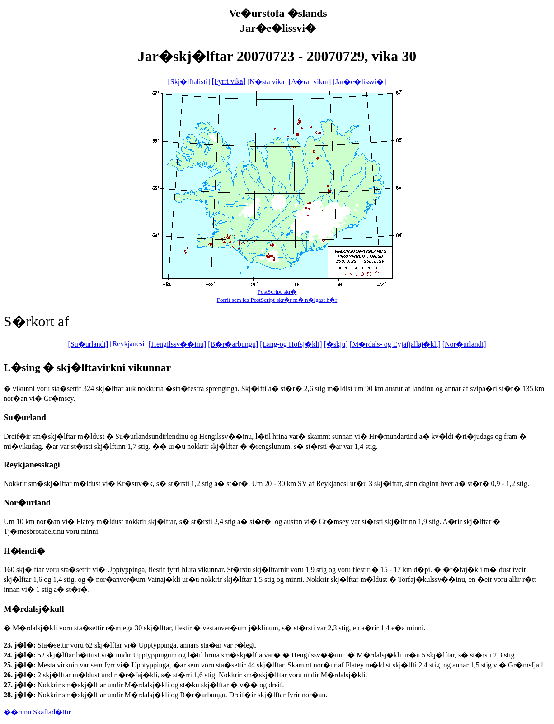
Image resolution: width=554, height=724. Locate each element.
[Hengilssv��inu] (177, 344)
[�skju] (336, 344)
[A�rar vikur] (310, 82)
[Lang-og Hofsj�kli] (291, 344)
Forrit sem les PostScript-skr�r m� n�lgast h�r (277, 299)
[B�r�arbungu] (233, 344)
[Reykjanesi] (128, 344)
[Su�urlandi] (88, 344)
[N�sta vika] (267, 82)
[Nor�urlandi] (464, 344)
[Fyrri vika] (228, 81)
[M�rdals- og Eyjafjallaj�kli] (395, 344)
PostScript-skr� (277, 291)
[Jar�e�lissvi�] (359, 82)
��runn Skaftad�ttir (37, 712)
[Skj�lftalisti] (189, 82)
